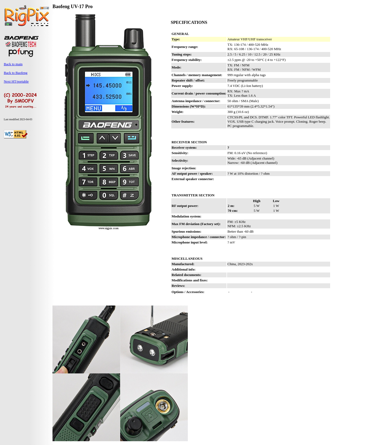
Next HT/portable (16, 81)
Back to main (13, 64)
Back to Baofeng (15, 73)
